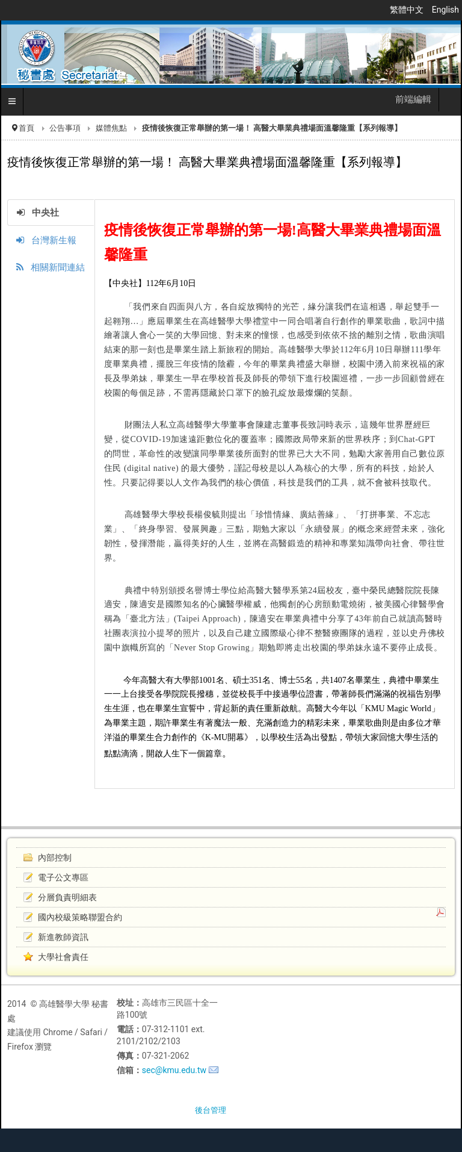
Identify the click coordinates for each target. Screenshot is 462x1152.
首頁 (26, 127)
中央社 (38, 212)
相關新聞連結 (50, 267)
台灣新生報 (46, 240)
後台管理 (210, 1110)
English (445, 9)
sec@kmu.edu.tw (174, 1070)
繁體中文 (407, 9)
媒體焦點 (111, 127)
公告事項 (65, 127)
